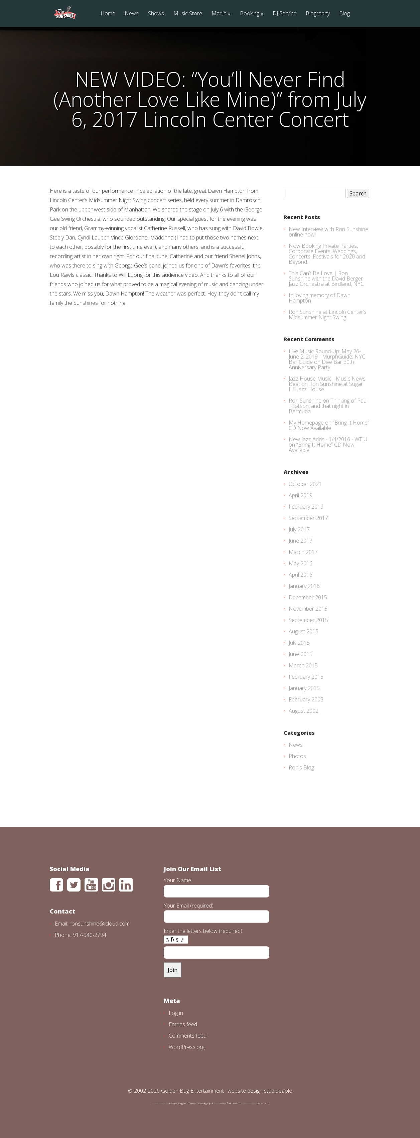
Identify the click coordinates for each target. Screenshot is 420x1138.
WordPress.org (186, 1047)
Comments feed (187, 1035)
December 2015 (308, 597)
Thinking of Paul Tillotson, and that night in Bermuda (328, 406)
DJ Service (284, 14)
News (132, 14)
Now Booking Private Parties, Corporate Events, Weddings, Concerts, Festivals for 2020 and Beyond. (327, 253)
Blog (344, 14)
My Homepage (306, 422)
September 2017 (308, 518)
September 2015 (308, 620)
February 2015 (306, 676)
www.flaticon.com (230, 1103)
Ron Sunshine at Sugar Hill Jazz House (326, 386)
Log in (176, 1013)
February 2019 (306, 506)
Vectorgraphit (205, 1103)
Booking (249, 14)
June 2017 (300, 540)
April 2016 (300, 574)
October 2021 (305, 484)
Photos (297, 756)
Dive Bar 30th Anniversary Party (321, 364)
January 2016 (304, 586)
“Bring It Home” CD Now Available (329, 425)
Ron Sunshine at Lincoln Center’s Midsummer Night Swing (328, 314)
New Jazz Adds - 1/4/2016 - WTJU (328, 439)
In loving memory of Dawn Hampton (320, 298)
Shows (156, 14)
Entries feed (183, 1024)
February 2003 (306, 699)
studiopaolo (278, 1090)
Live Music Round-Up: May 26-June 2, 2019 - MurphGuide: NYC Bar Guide (327, 357)
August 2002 (303, 710)
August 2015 (303, 631)
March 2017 (303, 552)
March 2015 (303, 665)
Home (108, 14)
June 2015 (300, 654)
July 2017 (299, 529)
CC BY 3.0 (262, 1103)
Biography (318, 14)
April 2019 (300, 495)
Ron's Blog (301, 767)
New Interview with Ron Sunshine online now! (328, 231)
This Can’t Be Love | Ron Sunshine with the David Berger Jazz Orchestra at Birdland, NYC (326, 278)
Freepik (173, 1103)
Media (219, 14)
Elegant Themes (187, 1103)
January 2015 (304, 688)
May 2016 (300, 563)
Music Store (187, 14)
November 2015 (308, 608)
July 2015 (299, 642)
